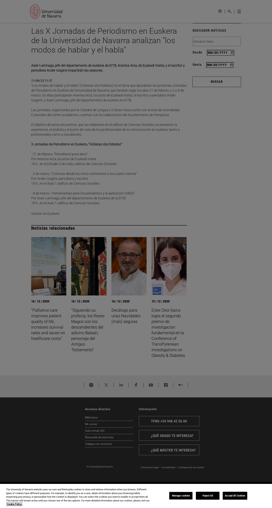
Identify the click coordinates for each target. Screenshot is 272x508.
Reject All (207, 495)
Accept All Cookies (235, 495)
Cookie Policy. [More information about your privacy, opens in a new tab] (14, 504)
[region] (136, 496)
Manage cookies (181, 495)
